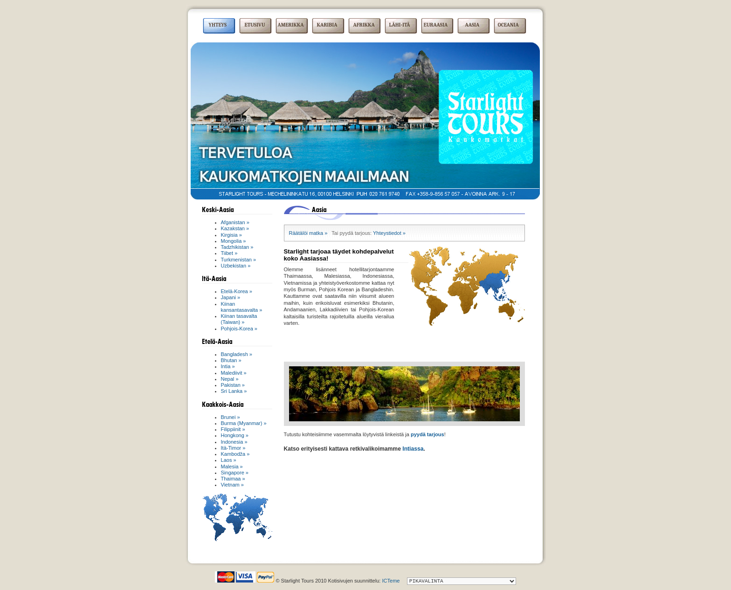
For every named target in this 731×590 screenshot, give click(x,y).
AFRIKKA (364, 25)
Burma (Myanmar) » (244, 423)
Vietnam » (232, 484)
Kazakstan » (235, 228)
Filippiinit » (233, 429)
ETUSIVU (255, 25)
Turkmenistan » (238, 259)
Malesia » (232, 466)
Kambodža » (235, 454)
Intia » (228, 366)
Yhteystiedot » (389, 233)
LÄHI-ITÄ (399, 25)
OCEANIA (508, 25)
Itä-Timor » (233, 448)
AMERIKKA (291, 25)
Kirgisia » (231, 235)
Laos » (228, 460)
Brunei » (230, 417)
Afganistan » (235, 222)
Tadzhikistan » (237, 247)
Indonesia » (234, 442)
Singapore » (235, 472)
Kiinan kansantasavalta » (241, 307)
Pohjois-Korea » (239, 328)
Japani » (231, 297)
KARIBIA (327, 25)
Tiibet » (229, 253)
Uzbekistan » (236, 265)
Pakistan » (233, 385)
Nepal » (230, 379)
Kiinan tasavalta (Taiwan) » (239, 319)
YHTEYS (218, 25)
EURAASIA (436, 25)
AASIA (472, 25)
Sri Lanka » (234, 391)
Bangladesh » (236, 354)
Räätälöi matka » (308, 233)
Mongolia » (233, 241)
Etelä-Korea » (236, 291)
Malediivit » (234, 373)
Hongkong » (235, 435)
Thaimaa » (233, 478)
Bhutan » (231, 360)
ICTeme (391, 580)
